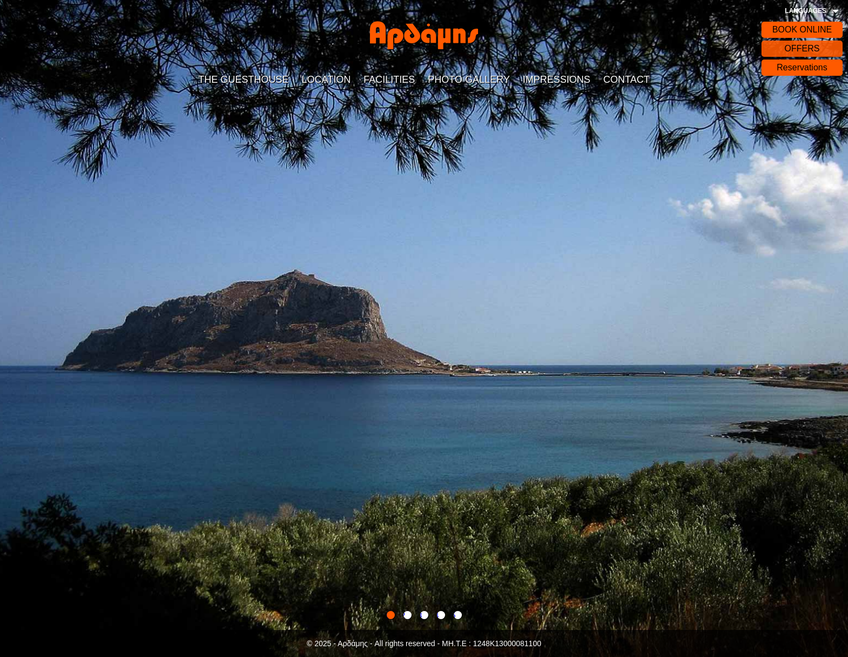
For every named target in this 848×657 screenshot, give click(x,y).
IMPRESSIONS (557, 79)
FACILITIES (389, 79)
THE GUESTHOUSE (243, 79)
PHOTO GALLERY (468, 79)
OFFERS (802, 48)
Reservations (802, 67)
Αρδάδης (424, 35)
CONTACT (626, 79)
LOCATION (326, 79)
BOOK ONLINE (802, 29)
